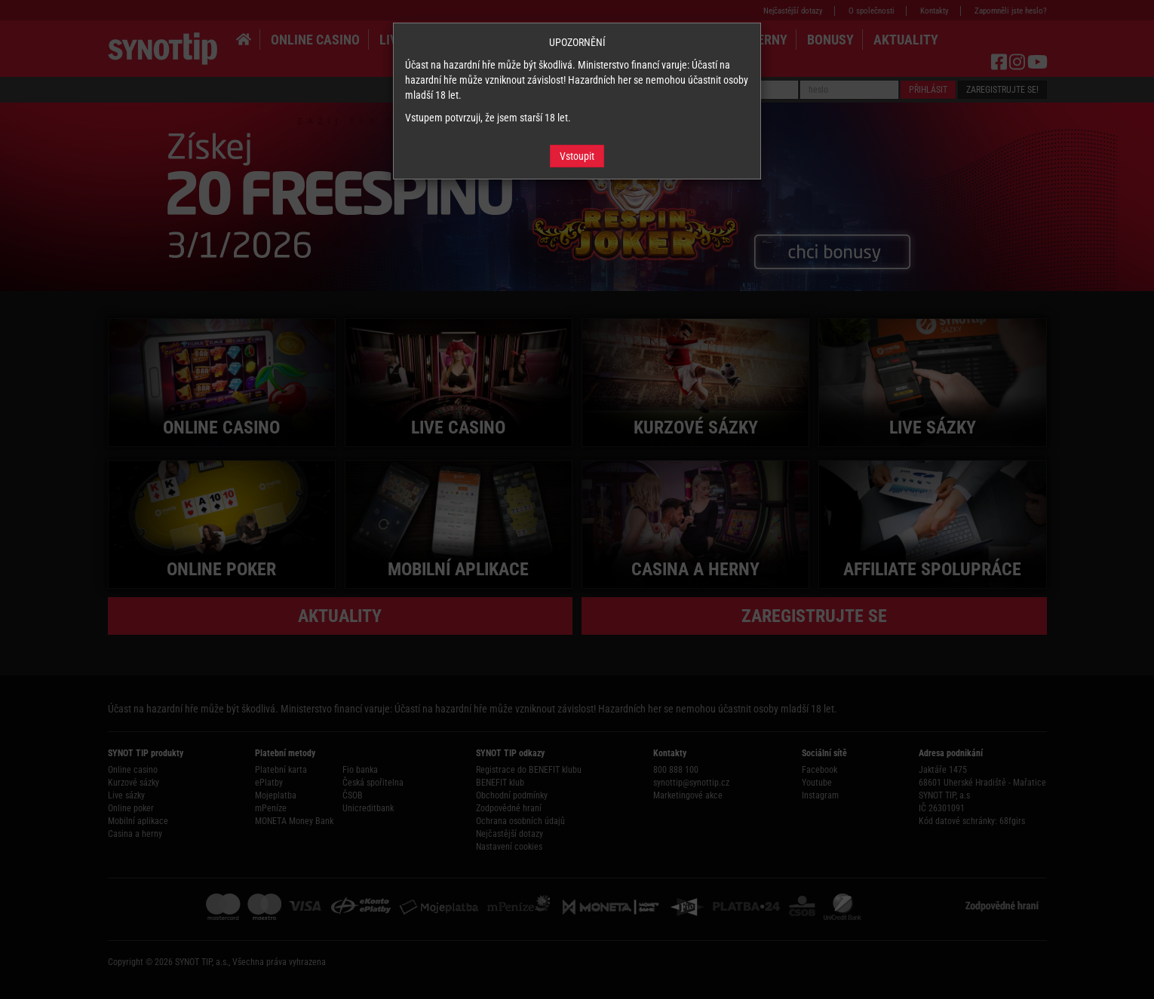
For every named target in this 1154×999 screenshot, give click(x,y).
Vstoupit (577, 156)
